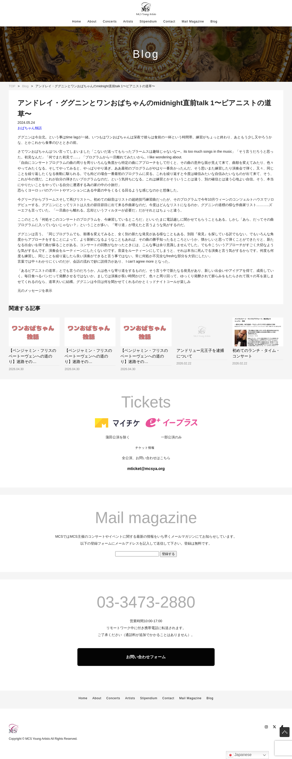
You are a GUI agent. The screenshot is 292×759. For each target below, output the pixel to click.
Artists (128, 21)
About (92, 21)
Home (76, 21)
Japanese (239, 755)
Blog (213, 21)
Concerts (110, 21)
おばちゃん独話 (30, 128)
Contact (169, 21)
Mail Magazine (193, 21)
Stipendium (148, 21)
